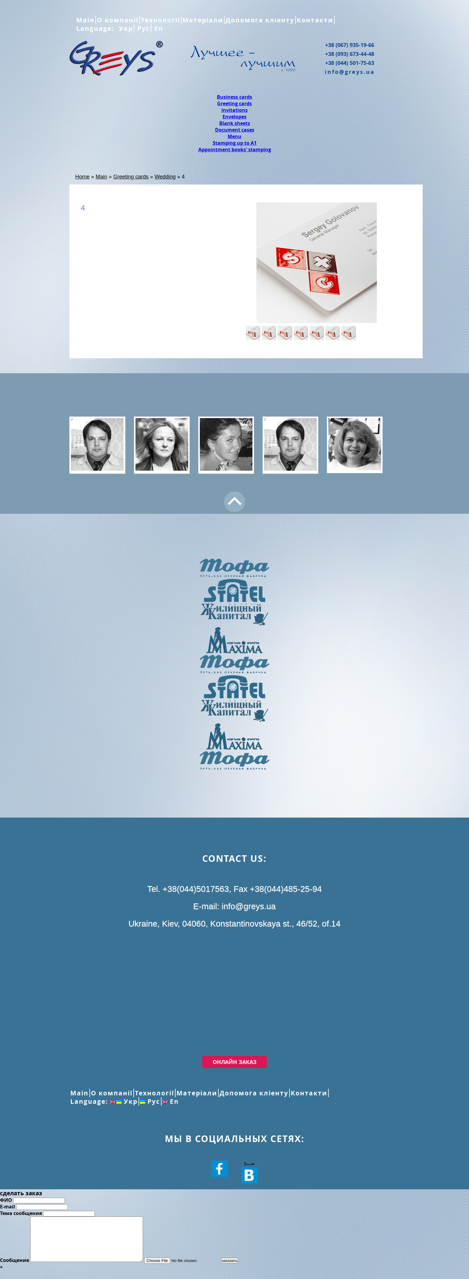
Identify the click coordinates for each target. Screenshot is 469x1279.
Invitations (234, 110)
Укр (125, 28)
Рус (142, 28)
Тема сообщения (21, 1213)
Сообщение (14, 1269)
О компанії (117, 20)
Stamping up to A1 (235, 143)
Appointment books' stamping (234, 149)
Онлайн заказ (235, 1061)
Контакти (315, 20)
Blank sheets (234, 123)
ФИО (6, 1200)
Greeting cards (234, 103)
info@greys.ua (350, 71)
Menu (234, 136)
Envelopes (234, 116)
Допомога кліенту (260, 20)
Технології (160, 20)
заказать (243, 1269)
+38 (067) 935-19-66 (349, 44)
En (157, 28)
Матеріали (202, 20)
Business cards (234, 97)
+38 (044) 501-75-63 (349, 62)
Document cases (234, 129)
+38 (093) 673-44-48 (349, 53)
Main (85, 20)
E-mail (7, 1206)
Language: (96, 28)
